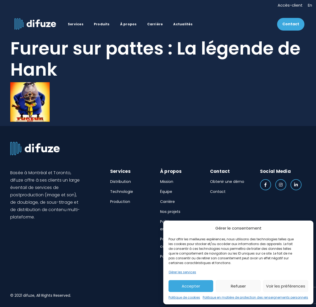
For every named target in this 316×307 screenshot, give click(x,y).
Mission (166, 181)
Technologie (121, 191)
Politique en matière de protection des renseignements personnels (255, 297)
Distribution (120, 181)
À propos (128, 24)
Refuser (238, 286)
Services (75, 24)
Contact (290, 24)
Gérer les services (182, 272)
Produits (102, 24)
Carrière (155, 24)
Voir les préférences (285, 286)
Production (120, 201)
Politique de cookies (184, 297)
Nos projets (170, 211)
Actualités (182, 24)
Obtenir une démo (227, 181)
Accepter (191, 286)
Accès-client (290, 4)
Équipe (166, 191)
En (310, 4)
